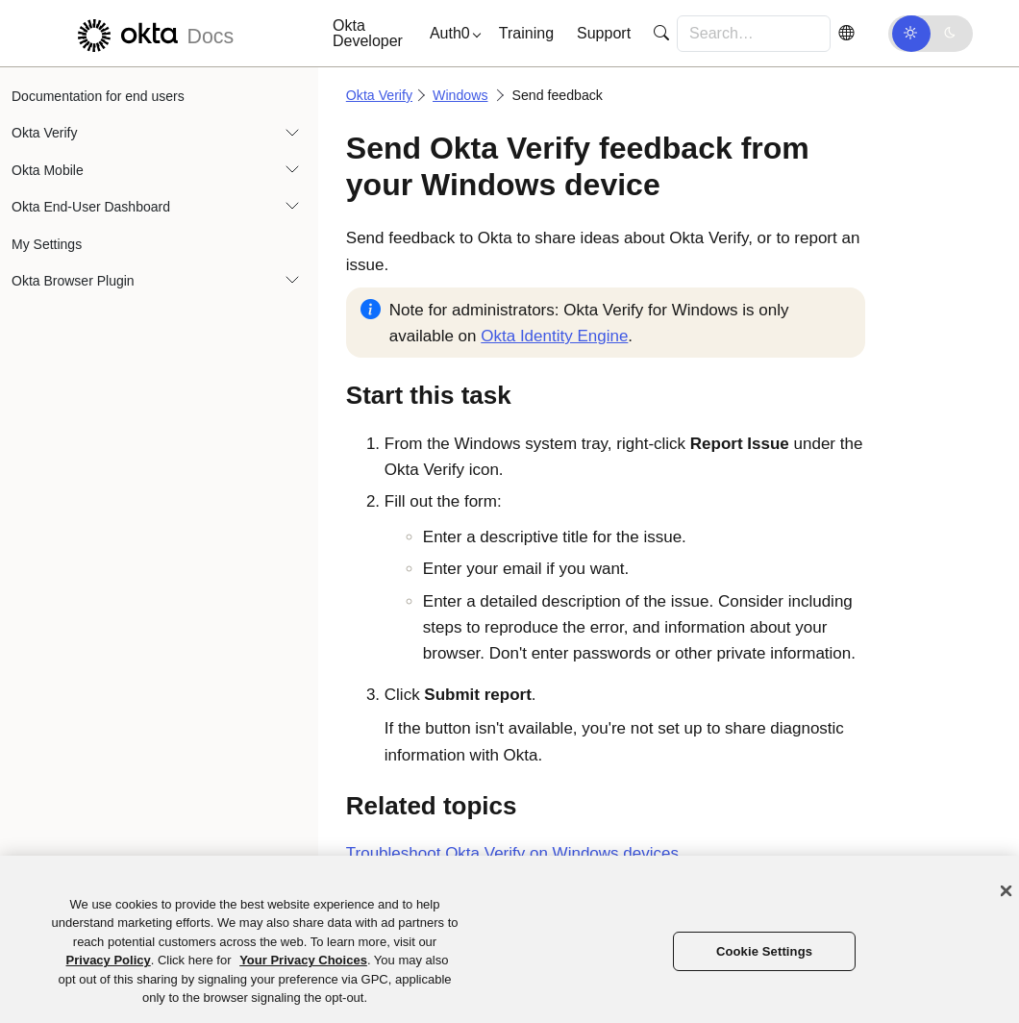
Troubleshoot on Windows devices (512, 853)
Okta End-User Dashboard (91, 206)
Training (526, 33)
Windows (460, 95)
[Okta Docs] (153, 33)
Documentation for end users (98, 96)
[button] (450, 33)
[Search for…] (754, 33)
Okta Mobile (48, 170)
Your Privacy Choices (303, 960)
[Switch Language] (846, 33)
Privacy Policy (108, 960)
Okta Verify (44, 132)
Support (604, 33)
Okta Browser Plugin (73, 280)
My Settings (47, 244)
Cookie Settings (764, 951)
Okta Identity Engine (554, 336)
